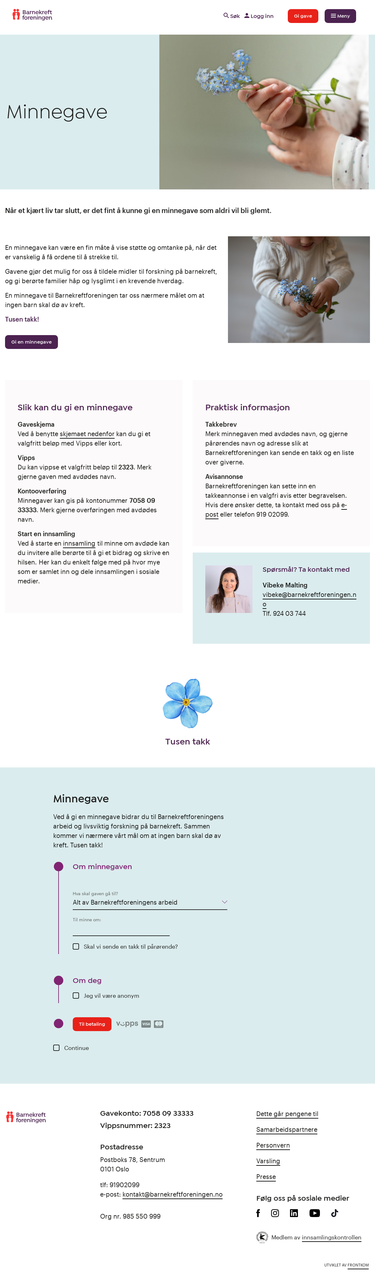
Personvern (273, 1145)
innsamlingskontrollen (331, 1237)
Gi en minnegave (31, 342)
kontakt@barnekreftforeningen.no (172, 1194)
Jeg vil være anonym (111, 995)
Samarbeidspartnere (286, 1129)
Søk (231, 16)
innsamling (79, 543)
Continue (76, 1047)
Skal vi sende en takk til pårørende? (131, 946)
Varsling (268, 1161)
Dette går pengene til (287, 1113)
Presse (266, 1176)
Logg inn (258, 16)
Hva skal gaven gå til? (95, 893)
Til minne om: (87, 919)
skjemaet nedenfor (87, 433)
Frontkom (358, 1265)
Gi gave (303, 16)
